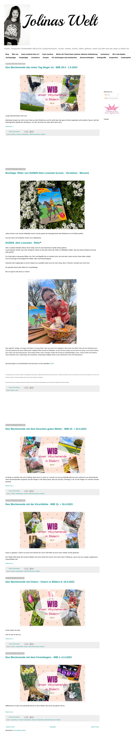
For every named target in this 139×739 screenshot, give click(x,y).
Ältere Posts (95, 727)
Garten (26, 493)
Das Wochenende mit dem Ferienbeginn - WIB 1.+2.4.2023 (38, 657)
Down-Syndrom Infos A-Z (30, 54)
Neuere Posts (10, 727)
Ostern (26, 646)
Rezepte (46, 57)
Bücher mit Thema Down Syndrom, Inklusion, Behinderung (77, 54)
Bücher (13, 390)
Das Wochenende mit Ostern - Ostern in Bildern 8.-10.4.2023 (39, 581)
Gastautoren (105, 54)
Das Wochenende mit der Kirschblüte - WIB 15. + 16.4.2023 (39, 504)
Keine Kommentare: (14, 131)
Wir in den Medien (118, 54)
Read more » (9, 126)
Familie (18, 134)
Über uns (15, 54)
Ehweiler (13, 134)
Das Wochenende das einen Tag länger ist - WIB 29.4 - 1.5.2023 (41, 67)
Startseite (53, 727)
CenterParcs (35, 57)
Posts (107, 95)
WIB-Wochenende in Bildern (38, 134)
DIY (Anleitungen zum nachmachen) (64, 57)
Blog (7, 54)
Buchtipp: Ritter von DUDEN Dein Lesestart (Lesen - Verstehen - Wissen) (47, 173)
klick (51, 363)
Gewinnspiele (126, 57)
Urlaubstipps (23, 57)
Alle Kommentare (111, 98)
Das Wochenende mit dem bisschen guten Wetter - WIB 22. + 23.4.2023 (45, 429)
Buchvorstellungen (87, 57)
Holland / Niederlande (38, 720)
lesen (16, 390)
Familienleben (25, 134)
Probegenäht (101, 57)
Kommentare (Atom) (19, 730)
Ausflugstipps (11, 57)
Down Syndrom (47, 54)
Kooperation (113, 57)
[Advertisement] (52, 153)
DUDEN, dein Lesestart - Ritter (22, 242)
